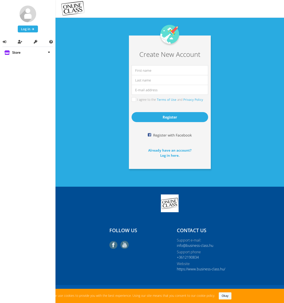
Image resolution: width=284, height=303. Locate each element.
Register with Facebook (172, 135)
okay (225, 296)
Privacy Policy (193, 99)
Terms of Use (166, 99)
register (170, 117)
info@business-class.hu (195, 245)
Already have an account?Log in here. (169, 153)
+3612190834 (188, 257)
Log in (28, 29)
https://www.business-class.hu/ (201, 269)
